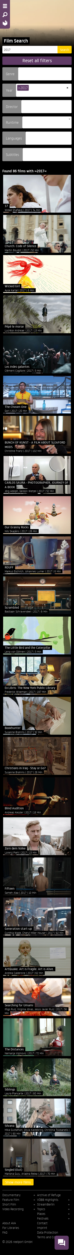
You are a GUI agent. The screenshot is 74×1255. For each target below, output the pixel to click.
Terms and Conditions (51, 1237)
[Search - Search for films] (5, 14)
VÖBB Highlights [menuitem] (47, 1200)
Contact (42, 1223)
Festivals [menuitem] (42, 1218)
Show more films (18, 1182)
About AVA (9, 1223)
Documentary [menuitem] (11, 1195)
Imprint (42, 1228)
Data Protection (47, 1232)
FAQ (4, 1232)
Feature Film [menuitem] (10, 1200)
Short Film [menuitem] (9, 1204)
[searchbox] (20, 72)
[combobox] (45, 73)
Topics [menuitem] (41, 1209)
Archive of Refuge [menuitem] (49, 1195)
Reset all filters (37, 60)
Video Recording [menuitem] (13, 1209)
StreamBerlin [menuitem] (46, 1204)
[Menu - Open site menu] (5, 6)
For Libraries (10, 1228)
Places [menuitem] (41, 1214)
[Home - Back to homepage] (5, 23)
